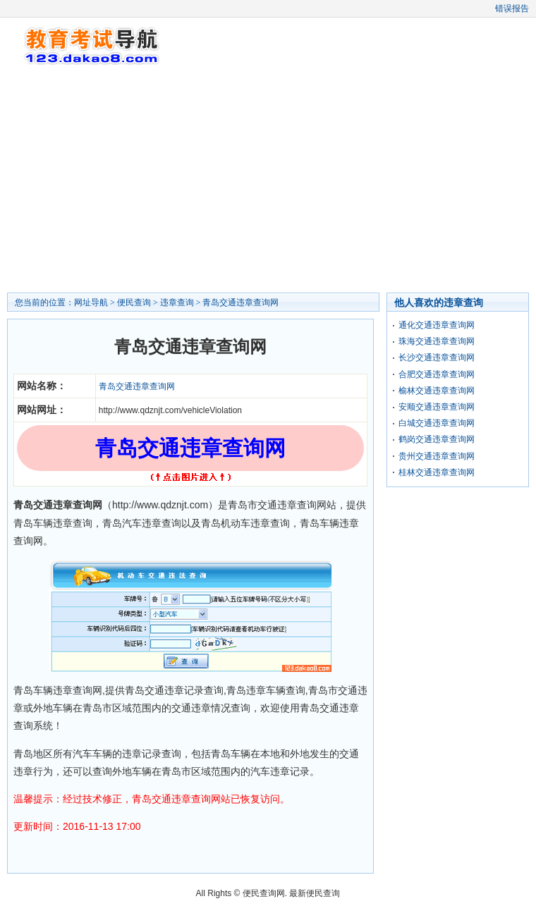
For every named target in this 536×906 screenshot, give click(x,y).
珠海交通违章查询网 (436, 341)
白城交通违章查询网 (436, 423)
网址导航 (91, 302)
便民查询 (134, 302)
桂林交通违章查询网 (436, 472)
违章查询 (177, 302)
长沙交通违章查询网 (436, 357)
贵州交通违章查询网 (436, 456)
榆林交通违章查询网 (436, 391)
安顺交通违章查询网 (436, 407)
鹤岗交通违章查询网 (436, 439)
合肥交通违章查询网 (436, 374)
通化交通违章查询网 (436, 325)
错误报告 (512, 8)
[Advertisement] (268, 179)
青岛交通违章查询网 (240, 302)
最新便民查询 (314, 893)
